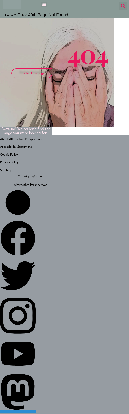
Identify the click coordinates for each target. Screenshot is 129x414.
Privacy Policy (9, 162)
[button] (44, 4)
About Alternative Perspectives (21, 139)
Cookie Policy (9, 154)
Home (9, 15)
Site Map (6, 170)
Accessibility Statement (16, 146)
